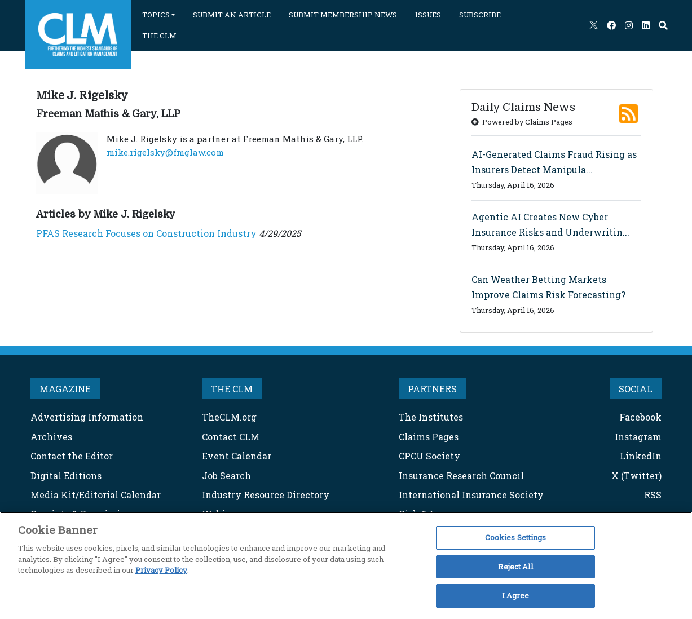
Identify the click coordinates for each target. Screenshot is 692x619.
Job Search (226, 475)
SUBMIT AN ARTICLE (232, 14)
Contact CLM (230, 437)
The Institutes (431, 417)
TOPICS (156, 14)
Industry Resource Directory (265, 495)
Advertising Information (86, 417)
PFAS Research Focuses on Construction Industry (146, 233)
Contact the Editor (71, 456)
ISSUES (428, 14)
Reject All (515, 566)
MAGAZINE (65, 389)
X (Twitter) (636, 475)
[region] (346, 565)
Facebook (640, 417)
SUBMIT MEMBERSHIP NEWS (343, 14)
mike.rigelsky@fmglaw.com (165, 152)
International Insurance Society (471, 495)
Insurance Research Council (461, 475)
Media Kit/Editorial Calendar (95, 495)
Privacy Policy (161, 570)
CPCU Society (429, 456)
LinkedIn (641, 456)
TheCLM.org (229, 417)
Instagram (638, 437)
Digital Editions (66, 475)
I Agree (516, 595)
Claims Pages (429, 437)
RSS (653, 495)
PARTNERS (432, 389)
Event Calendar (236, 456)
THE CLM (159, 35)
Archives (51, 437)
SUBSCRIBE (480, 14)
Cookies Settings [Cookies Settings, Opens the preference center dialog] (515, 537)
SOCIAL (636, 389)
